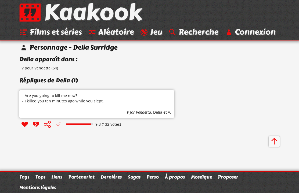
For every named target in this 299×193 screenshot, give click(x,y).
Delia (157, 112)
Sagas (134, 176)
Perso (152, 176)
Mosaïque (201, 176)
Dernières (111, 176)
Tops (40, 176)
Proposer (228, 176)
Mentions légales (37, 187)
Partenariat (81, 176)
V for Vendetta (139, 112)
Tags (24, 176)
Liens (56, 176)
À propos (175, 176)
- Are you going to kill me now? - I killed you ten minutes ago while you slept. (63, 98)
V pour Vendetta (36, 67)
